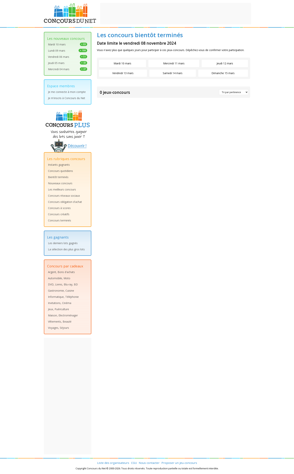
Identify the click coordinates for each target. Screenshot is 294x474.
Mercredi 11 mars (173, 63)
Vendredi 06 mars (67, 57)
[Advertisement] (175, 13)
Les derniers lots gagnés (63, 243)
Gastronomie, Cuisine (61, 290)
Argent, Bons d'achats (61, 272)
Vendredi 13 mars (123, 73)
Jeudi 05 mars (67, 63)
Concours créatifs (58, 214)
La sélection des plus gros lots (66, 249)
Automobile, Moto (59, 278)
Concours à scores (59, 208)
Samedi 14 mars (172, 73)
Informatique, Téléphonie (63, 297)
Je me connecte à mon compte (67, 92)
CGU (134, 463)
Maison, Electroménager (63, 315)
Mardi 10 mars (67, 44)
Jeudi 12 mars (225, 63)
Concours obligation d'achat (65, 202)
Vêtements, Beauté (59, 321)
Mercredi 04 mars (67, 69)
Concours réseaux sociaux (64, 195)
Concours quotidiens (60, 171)
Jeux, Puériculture (58, 309)
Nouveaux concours (60, 183)
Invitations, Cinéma (59, 303)
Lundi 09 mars (67, 50)
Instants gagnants (59, 164)
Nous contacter (149, 463)
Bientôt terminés (58, 177)
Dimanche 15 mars (223, 73)
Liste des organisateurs (113, 463)
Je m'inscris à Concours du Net (66, 98)
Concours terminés (59, 220)
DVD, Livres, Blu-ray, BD (63, 284)
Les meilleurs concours (62, 189)
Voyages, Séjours (58, 328)
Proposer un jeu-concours (179, 463)
